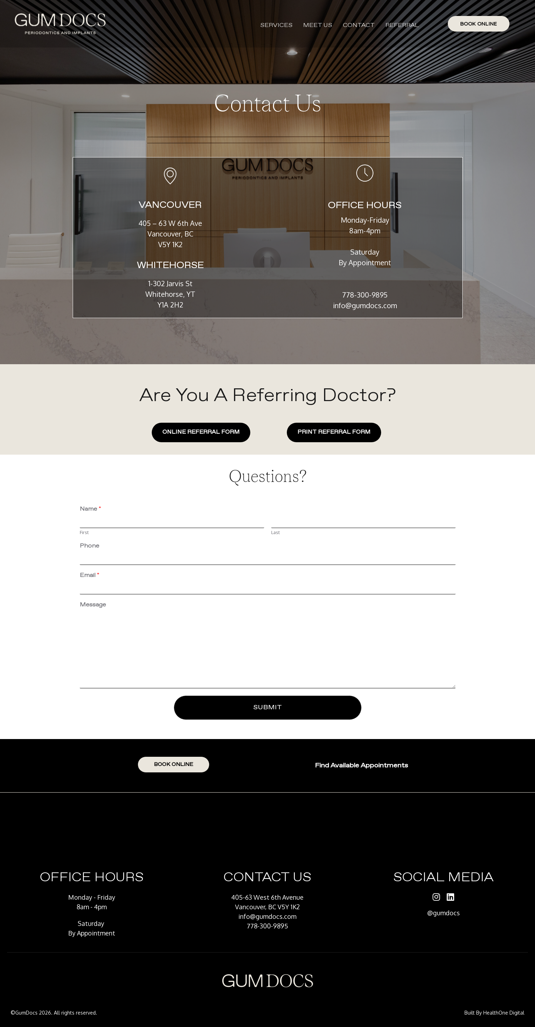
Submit (267, 707)
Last (275, 532)
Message (93, 605)
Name (90, 509)
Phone (89, 546)
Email (89, 575)
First (84, 532)
